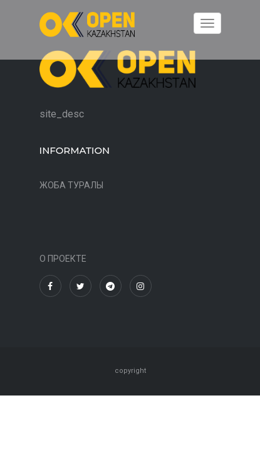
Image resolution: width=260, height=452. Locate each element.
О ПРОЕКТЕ (62, 259)
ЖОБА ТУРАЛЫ (71, 185)
